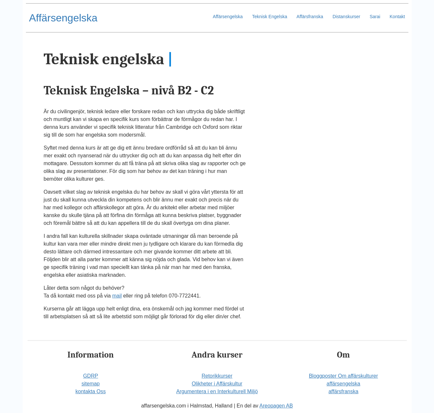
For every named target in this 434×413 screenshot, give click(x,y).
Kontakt (397, 16)
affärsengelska (343, 383)
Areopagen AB (276, 405)
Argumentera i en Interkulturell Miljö (217, 391)
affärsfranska (343, 391)
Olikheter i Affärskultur (217, 383)
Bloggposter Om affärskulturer (343, 376)
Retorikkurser (217, 376)
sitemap (90, 383)
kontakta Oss (91, 391)
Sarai (374, 16)
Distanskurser (346, 16)
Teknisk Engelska (269, 16)
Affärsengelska (63, 18)
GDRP (90, 376)
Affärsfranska (310, 16)
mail (117, 295)
